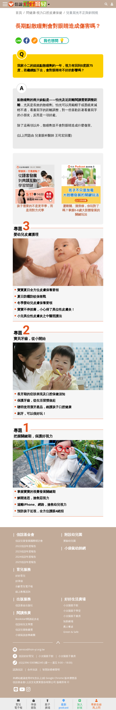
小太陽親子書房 (72, 616)
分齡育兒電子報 (24, 586)
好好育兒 (20, 575)
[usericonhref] (110, 4)
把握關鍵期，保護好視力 (33, 436)
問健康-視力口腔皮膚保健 (44, 12)
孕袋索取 (33, 704)
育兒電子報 (18, 704)
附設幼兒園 (73, 534)
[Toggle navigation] (5, 4)
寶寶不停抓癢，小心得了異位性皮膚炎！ (46, 309)
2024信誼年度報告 (25, 556)
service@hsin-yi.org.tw (32, 649)
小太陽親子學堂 (72, 610)
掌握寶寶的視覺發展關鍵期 (36, 491)
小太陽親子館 (70, 605)
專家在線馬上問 (96, 704)
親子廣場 (47, 704)
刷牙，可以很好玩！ (31, 413)
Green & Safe (71, 632)
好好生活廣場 (75, 599)
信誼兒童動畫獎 (24, 629)
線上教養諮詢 (22, 591)
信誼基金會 (25, 534)
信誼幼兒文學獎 (24, 624)
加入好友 (79, 704)
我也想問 (54, 40)
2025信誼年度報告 (25, 562)
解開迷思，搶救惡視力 (33, 498)
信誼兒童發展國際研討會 (29, 540)
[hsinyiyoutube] (22, 690)
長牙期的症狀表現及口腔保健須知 (41, 394)
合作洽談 (32, 669)
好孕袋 (19, 581)
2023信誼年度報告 (25, 551)
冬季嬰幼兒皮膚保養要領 (34, 303)
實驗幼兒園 (69, 540)
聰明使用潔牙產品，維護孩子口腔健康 (44, 407)
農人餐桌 (68, 626)
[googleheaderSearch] (106, 4)
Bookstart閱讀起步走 (27, 619)
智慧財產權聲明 (51, 669)
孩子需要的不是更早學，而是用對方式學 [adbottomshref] (35, 208)
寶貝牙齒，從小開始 (30, 338)
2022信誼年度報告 (25, 546)
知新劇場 (68, 621)
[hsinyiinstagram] (28, 690)
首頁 (19, 12)
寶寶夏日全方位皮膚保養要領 (38, 290)
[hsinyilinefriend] (16, 690)
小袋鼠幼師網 (75, 548)
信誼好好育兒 (26, 656)
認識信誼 (18, 669)
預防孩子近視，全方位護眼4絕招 (40, 511)
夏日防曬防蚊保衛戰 (31, 296)
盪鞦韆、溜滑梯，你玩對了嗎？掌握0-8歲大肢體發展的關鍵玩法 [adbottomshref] (81, 210)
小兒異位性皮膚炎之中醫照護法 (39, 316)
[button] (49, 4)
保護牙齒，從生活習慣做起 (36, 400)
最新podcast (63, 704)
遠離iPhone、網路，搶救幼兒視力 (42, 504)
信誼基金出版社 (24, 605)
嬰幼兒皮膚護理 (26, 234)
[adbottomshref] (34, 184)
